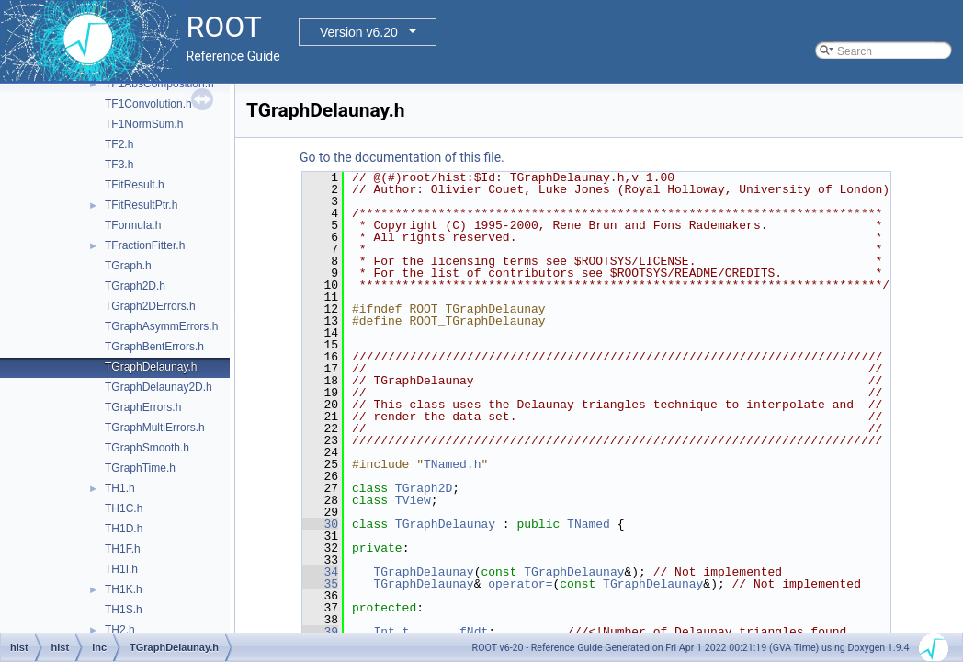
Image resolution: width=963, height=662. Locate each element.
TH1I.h (121, 569)
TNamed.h (452, 464)
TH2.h (120, 629)
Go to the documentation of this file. (402, 157)
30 (320, 524)
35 (320, 584)
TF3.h (119, 164)
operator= (520, 584)
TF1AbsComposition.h (159, 83)
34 (320, 572)
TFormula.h (133, 225)
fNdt (473, 631)
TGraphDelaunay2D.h (158, 387)
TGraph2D (423, 488)
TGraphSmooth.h (147, 447)
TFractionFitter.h (145, 245)
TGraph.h (128, 265)
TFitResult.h (134, 184)
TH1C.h (123, 508)
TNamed (588, 524)
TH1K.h (123, 589)
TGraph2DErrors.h (150, 306)
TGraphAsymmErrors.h (161, 326)
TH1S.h (123, 609)
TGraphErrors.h (143, 407)
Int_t (391, 631)
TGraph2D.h (135, 286)
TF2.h (119, 144)
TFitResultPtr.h (141, 205)
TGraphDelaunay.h (151, 366)
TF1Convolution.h (148, 103)
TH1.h (120, 488)
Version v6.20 (359, 32)
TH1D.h (123, 528)
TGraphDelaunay (445, 524)
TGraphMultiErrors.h (155, 427)
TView (413, 500)
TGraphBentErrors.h (154, 346)
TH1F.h (123, 548)
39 (320, 631)
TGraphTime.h (140, 468)
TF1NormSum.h (144, 124)
